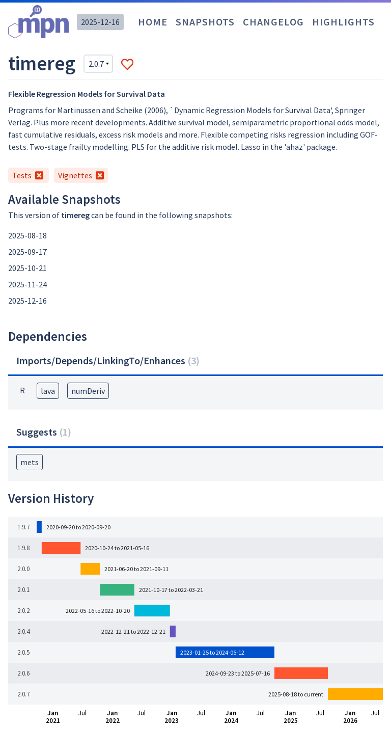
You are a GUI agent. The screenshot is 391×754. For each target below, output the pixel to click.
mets (29, 462)
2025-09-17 (27, 252)
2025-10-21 (27, 268)
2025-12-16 (100, 22)
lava (48, 391)
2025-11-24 (27, 284)
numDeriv (88, 391)
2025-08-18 (27, 235)
